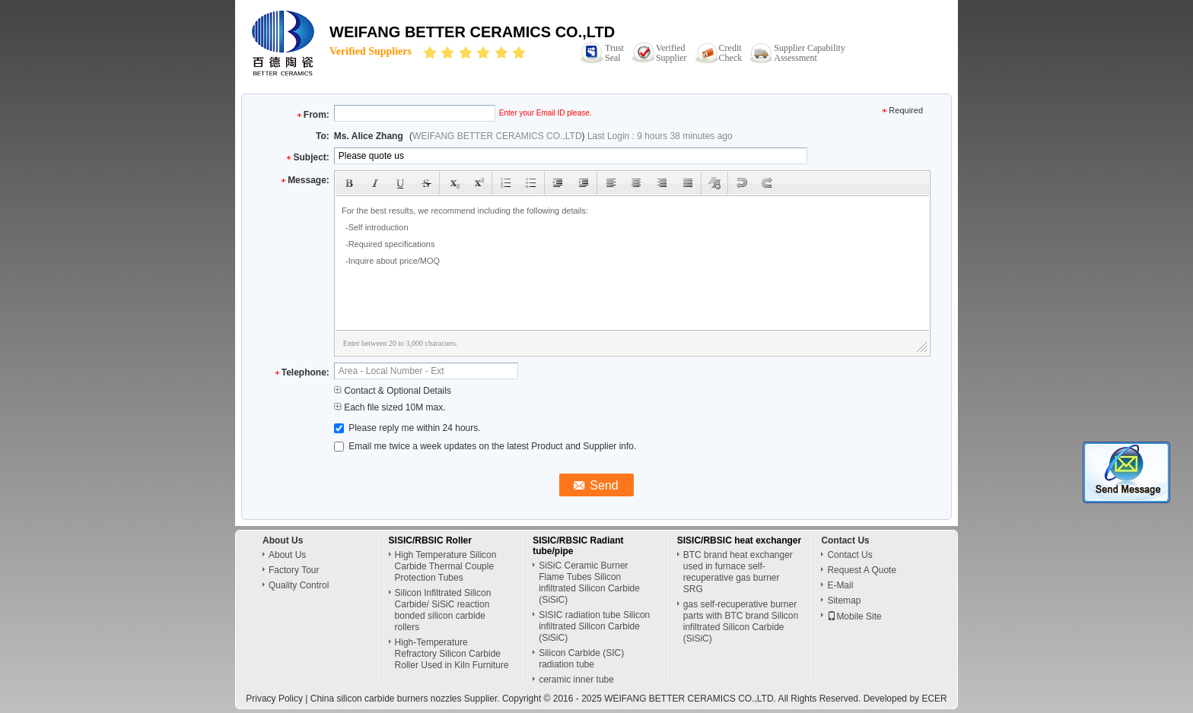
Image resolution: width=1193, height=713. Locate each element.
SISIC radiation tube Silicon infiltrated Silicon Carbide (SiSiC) (594, 626)
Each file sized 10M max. (390, 407)
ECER (933, 698)
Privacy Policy (274, 698)
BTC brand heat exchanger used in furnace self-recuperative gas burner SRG (738, 572)
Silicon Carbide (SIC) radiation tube (581, 659)
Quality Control (299, 585)
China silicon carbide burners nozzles (386, 698)
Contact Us (849, 555)
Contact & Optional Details (392, 390)
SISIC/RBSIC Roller (430, 540)
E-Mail (840, 585)
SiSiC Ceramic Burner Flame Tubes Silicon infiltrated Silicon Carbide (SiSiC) (589, 582)
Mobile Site (854, 616)
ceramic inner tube (576, 679)
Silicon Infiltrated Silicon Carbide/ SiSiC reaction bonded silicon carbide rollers (443, 610)
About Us (287, 555)
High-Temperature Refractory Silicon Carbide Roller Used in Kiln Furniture (452, 653)
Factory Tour (294, 570)
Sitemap (844, 600)
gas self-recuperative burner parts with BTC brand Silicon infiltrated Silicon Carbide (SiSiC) (740, 621)
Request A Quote (861, 570)
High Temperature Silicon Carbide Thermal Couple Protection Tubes (446, 566)
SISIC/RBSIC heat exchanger (739, 540)
